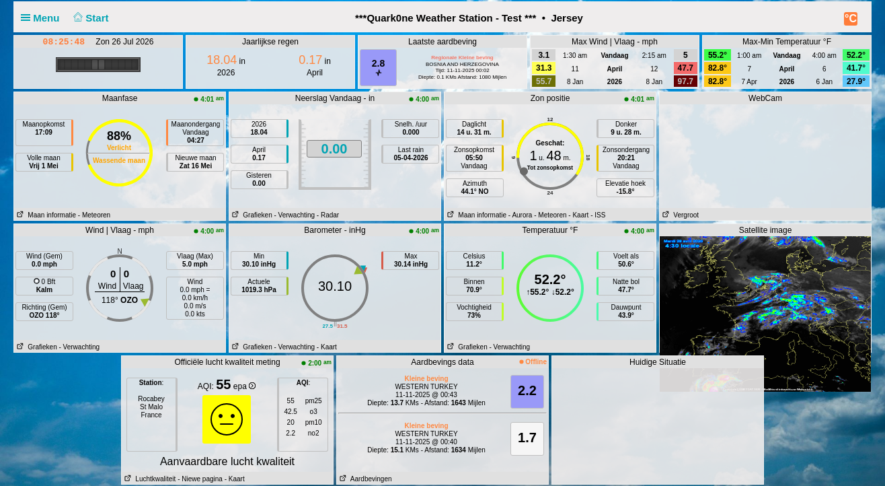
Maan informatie (45, 215)
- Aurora (520, 215)
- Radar (328, 215)
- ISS (597, 215)
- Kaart (578, 215)
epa (244, 386)
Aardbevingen (364, 479)
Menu (43, 18)
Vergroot (679, 215)
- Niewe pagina (200, 479)
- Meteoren (94, 215)
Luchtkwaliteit (149, 479)
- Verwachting (294, 215)
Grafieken (250, 215)
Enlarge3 (680, 347)
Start (89, 18)
